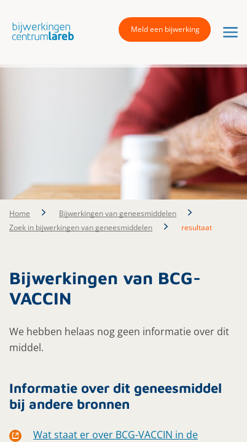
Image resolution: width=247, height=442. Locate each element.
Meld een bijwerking (165, 29)
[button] (40, 31)
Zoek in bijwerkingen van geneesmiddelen (80, 227)
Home (19, 213)
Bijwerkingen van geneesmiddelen (117, 213)
